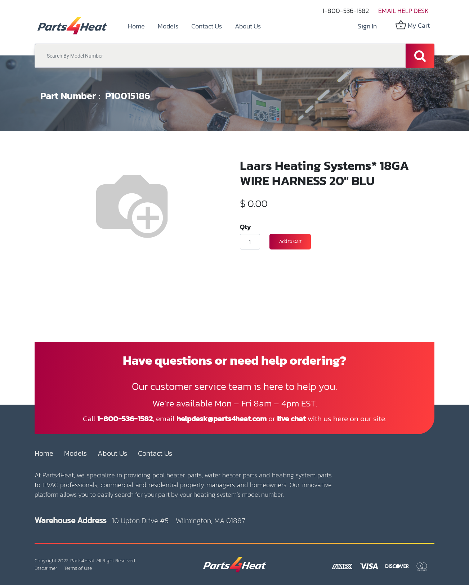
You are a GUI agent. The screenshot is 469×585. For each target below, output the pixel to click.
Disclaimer (46, 568)
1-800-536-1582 (345, 10)
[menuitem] (136, 26)
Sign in (367, 26)
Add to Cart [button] (290, 241)
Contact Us (155, 453)
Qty (245, 226)
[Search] (420, 56)
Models (75, 453)
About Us (112, 453)
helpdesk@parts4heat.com (222, 418)
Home (44, 453)
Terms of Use (78, 568)
